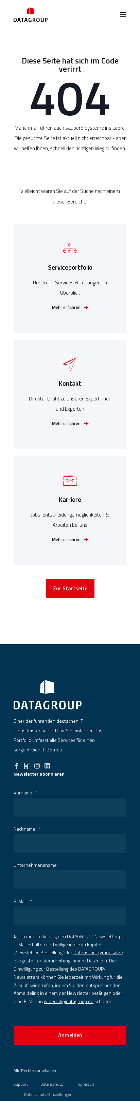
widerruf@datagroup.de (68, 1001)
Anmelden (70, 1035)
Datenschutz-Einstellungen (48, 1094)
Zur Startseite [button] (70, 589)
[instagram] (37, 764)
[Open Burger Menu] (123, 14)
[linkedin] (47, 764)
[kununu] (27, 764)
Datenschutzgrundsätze (98, 952)
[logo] (48, 694)
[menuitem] (21, 1084)
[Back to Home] (31, 14)
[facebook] (17, 764)
